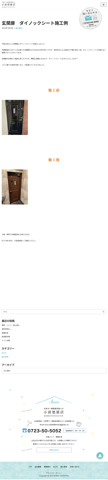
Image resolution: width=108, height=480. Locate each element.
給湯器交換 (6, 337)
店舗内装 (5, 333)
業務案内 (47, 467)
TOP (30, 467)
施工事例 (19, 28)
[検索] (51, 311)
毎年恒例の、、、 (7, 329)
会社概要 (38, 467)
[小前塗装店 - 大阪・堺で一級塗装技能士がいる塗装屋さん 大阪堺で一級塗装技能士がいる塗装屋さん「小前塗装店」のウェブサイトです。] (9, 5)
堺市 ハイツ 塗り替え (11, 325)
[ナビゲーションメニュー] (103, 5)
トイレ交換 (6, 340)
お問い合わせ (54, 450)
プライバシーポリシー (54, 474)
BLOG (4, 353)
